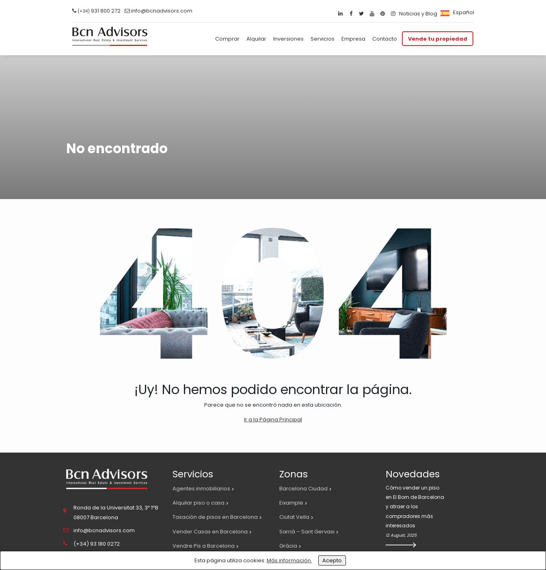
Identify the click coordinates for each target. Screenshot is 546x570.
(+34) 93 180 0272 (96, 544)
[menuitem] (456, 12)
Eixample (291, 503)
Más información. (289, 560)
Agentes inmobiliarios (201, 488)
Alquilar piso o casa (198, 503)
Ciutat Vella (294, 517)
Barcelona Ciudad (303, 488)
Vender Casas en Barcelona (210, 531)
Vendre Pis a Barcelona (204, 546)
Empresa (353, 39)
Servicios (323, 39)
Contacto (384, 39)
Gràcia (288, 546)
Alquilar (256, 39)
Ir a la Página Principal (273, 419)
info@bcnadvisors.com (161, 11)
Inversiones (288, 39)
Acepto (332, 560)
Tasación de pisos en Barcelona (215, 517)
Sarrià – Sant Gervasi (307, 531)
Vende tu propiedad (437, 39)
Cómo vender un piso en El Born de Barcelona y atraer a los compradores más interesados (415, 506)
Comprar (227, 39)
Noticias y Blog (418, 13)
